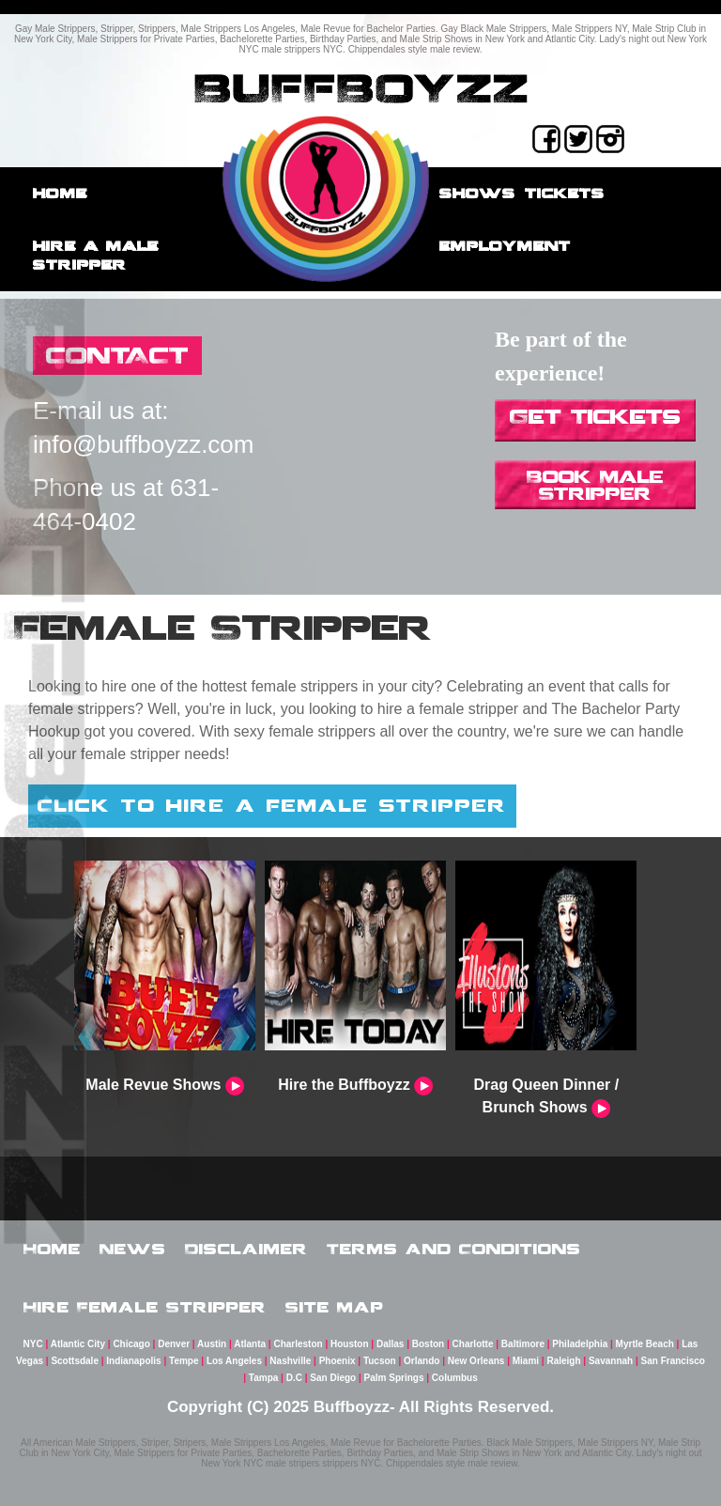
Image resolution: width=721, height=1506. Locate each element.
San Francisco (673, 1361)
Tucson (379, 1361)
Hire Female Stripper (145, 1306)
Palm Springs (394, 1378)
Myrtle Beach (645, 1344)
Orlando (421, 1361)
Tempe (184, 1361)
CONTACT (117, 354)
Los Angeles (234, 1361)
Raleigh (563, 1361)
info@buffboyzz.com (143, 444)
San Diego (333, 1378)
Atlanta (250, 1344)
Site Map (334, 1306)
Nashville (290, 1361)
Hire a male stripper (96, 255)
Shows (477, 193)
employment (505, 246)
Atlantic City (78, 1344)
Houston (349, 1344)
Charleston (297, 1344)
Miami (526, 1361)
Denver (174, 1344)
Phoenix (337, 1361)
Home (60, 193)
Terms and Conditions (454, 1248)
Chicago (131, 1344)
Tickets (565, 193)
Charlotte (473, 1344)
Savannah (611, 1361)
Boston (428, 1344)
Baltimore (523, 1344)
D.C (294, 1378)
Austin (211, 1344)
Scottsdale (75, 1361)
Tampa (264, 1378)
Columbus (455, 1378)
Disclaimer (246, 1248)
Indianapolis (133, 1361)
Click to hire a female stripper (272, 805)
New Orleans (476, 1361)
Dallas (390, 1344)
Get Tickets (595, 416)
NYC (33, 1344)
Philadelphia (579, 1344)
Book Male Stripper (595, 485)
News (133, 1248)
